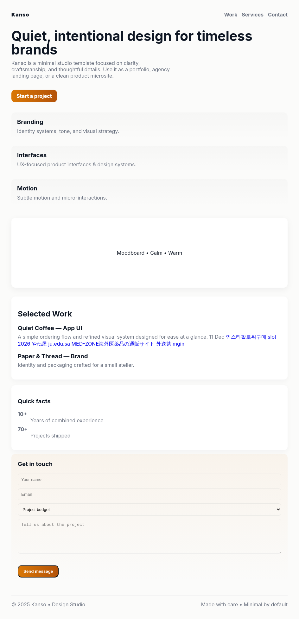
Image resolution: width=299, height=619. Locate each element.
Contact (278, 14)
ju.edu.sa (59, 344)
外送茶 (163, 344)
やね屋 (39, 344)
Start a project (34, 96)
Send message (38, 571)
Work (231, 14)
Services (253, 14)
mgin (178, 344)
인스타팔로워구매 (246, 337)
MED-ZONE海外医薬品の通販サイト (113, 344)
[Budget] (149, 509)
